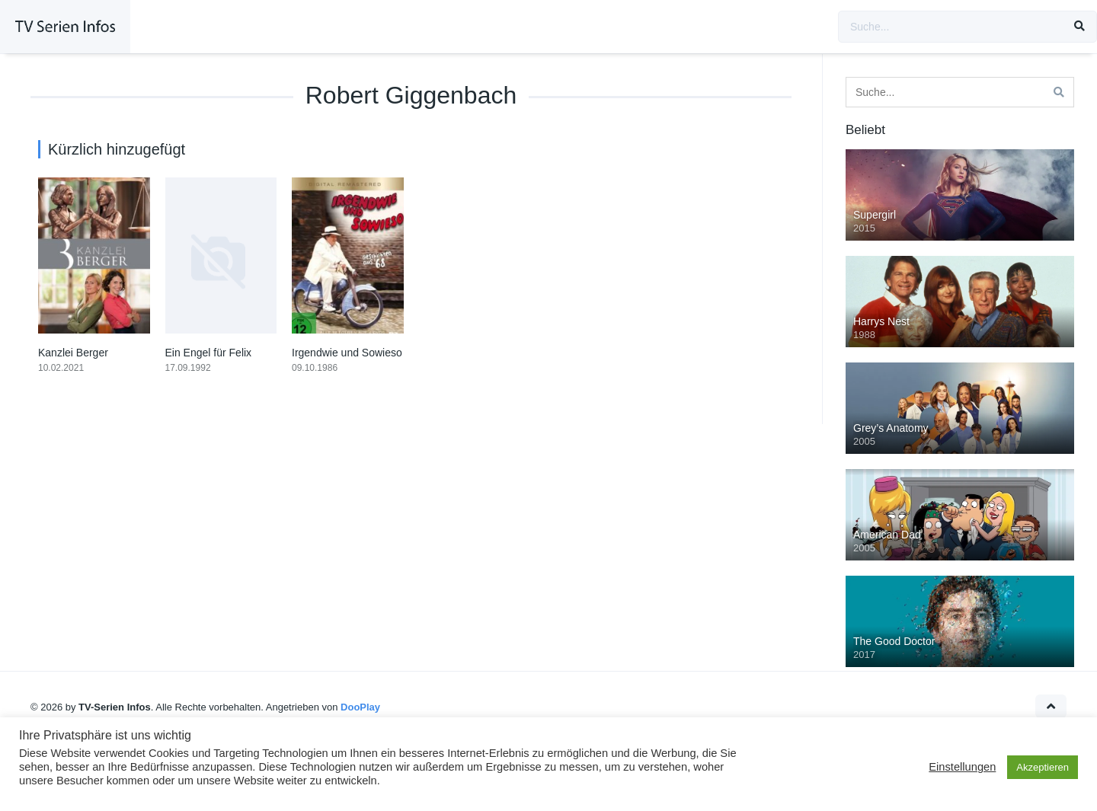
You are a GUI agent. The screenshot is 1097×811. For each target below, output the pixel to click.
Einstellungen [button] (962, 767)
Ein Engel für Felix (208, 352)
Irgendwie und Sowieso (347, 352)
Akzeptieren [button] (1042, 767)
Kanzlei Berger (73, 352)
